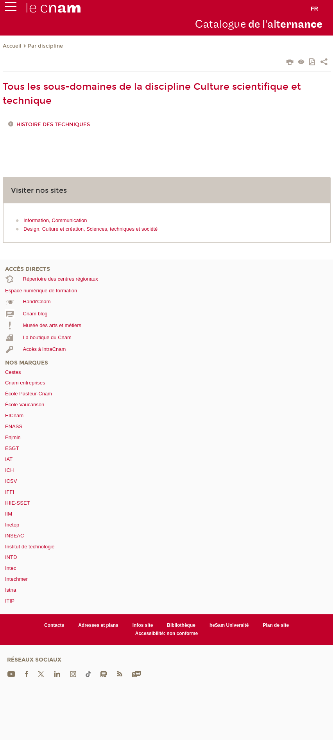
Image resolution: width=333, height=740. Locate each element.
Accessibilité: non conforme (166, 633)
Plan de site (276, 625)
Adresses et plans (98, 625)
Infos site (142, 625)
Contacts (54, 625)
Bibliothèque (181, 625)
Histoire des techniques (53, 124)
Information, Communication (55, 220)
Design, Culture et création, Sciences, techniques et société (90, 229)
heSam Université (229, 625)
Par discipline (45, 46)
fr (314, 8)
